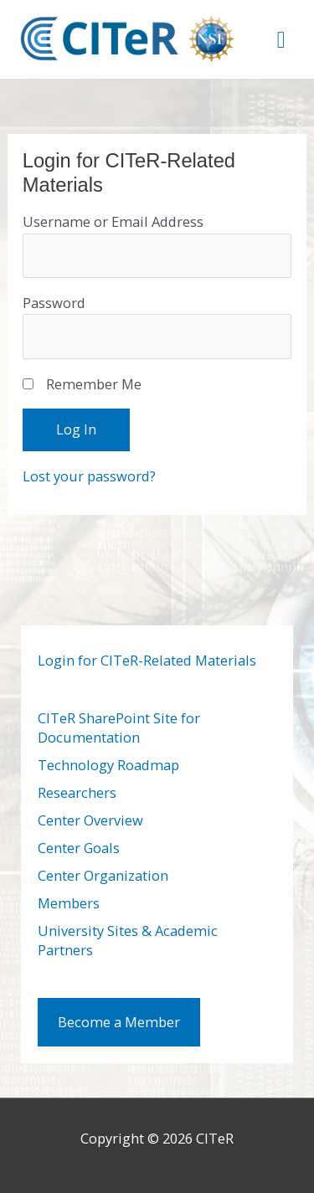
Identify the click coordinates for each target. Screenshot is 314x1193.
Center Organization (103, 875)
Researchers (77, 792)
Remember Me (94, 383)
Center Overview (90, 820)
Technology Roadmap (108, 764)
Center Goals (79, 847)
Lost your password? (89, 476)
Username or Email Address (113, 221)
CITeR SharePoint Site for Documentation (119, 727)
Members (69, 903)
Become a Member (119, 1021)
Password (54, 302)
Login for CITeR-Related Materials (147, 660)
